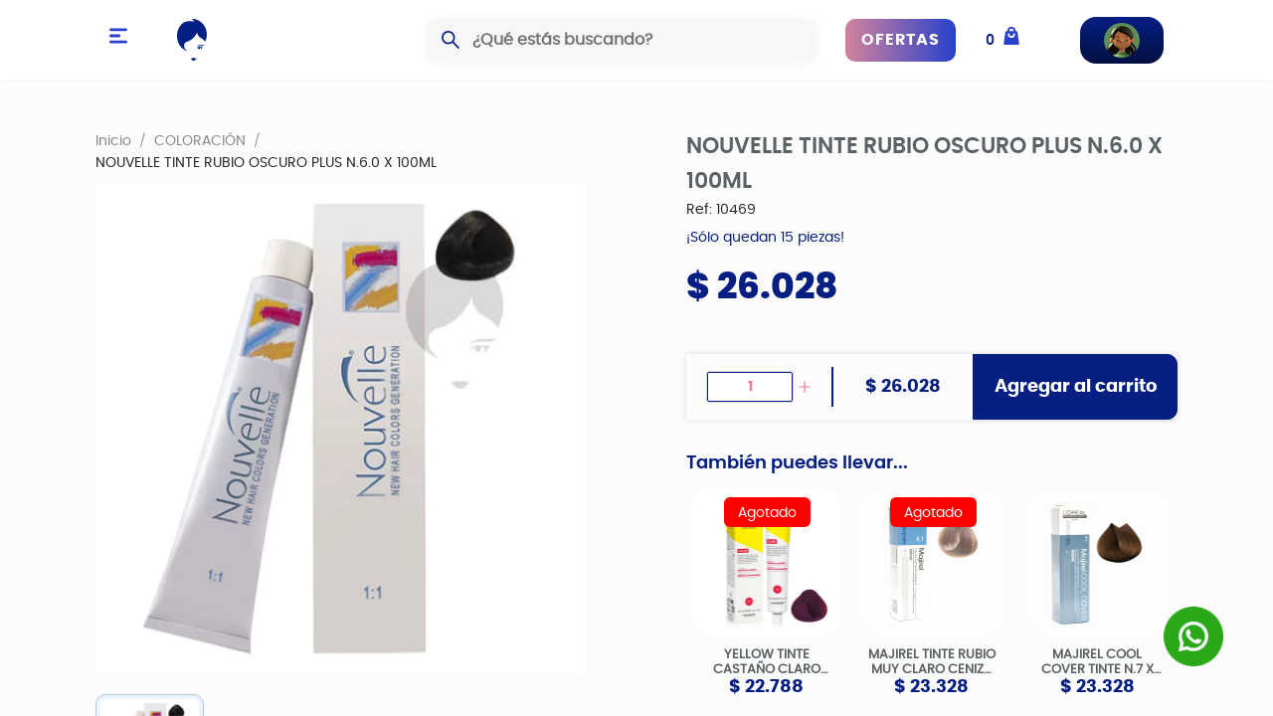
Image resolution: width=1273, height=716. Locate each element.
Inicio (113, 140)
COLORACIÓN (200, 140)
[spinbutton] (750, 387)
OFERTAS (900, 40)
